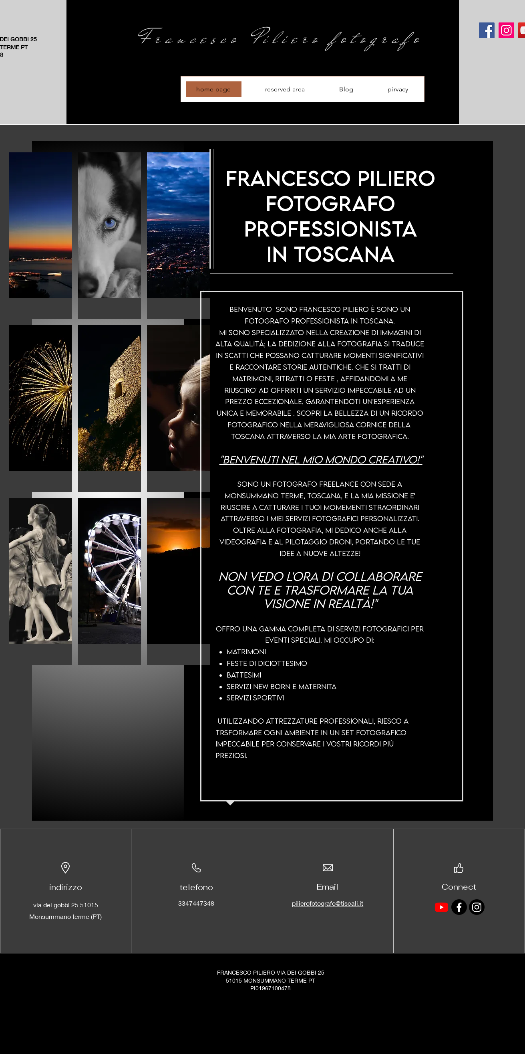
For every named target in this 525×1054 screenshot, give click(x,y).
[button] (40, 235)
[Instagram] (506, 30)
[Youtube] (441, 907)
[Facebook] (487, 30)
